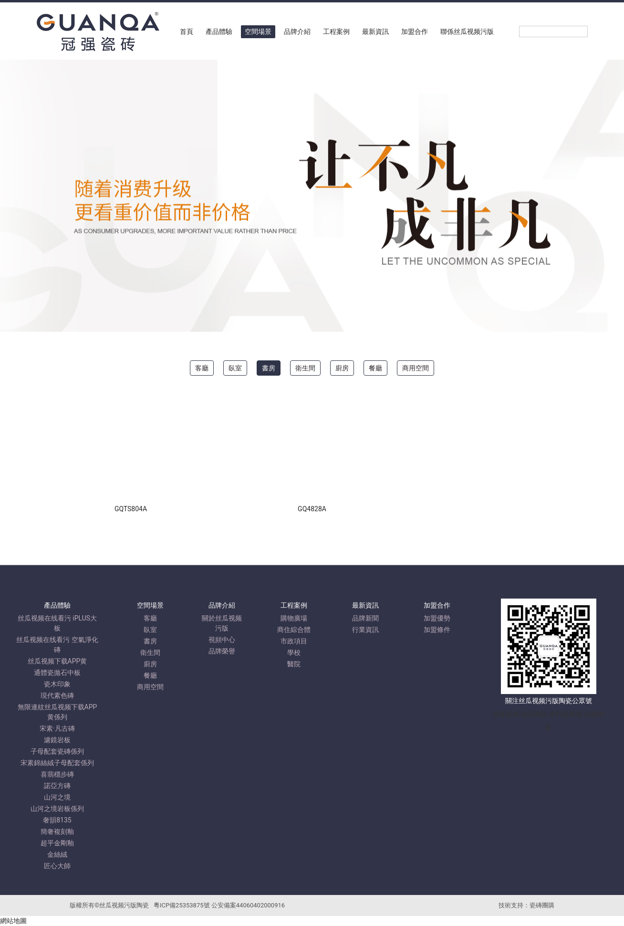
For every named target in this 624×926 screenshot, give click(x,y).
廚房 (342, 368)
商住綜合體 (294, 629)
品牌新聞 (365, 618)
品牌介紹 (297, 31)
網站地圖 (13, 921)
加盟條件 (437, 629)
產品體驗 (219, 31)
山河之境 (57, 797)
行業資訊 (365, 629)
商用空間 (415, 368)
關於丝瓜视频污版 (222, 623)
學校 (294, 652)
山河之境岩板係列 (57, 808)
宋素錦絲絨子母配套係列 (57, 763)
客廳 (201, 368)
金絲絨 (57, 854)
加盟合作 (414, 31)
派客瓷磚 (505, 714)
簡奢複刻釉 (57, 831)
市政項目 (294, 641)
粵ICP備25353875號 (182, 905)
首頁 (186, 31)
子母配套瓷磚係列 (57, 751)
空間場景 (258, 31)
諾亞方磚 (57, 785)
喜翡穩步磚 (57, 774)
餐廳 (375, 368)
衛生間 (305, 368)
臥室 (235, 368)
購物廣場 (294, 618)
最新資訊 (375, 31)
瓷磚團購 (542, 905)
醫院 (294, 664)
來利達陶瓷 (565, 714)
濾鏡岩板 (57, 740)
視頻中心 (221, 639)
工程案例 (336, 31)
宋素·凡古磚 (57, 728)
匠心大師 (57, 866)
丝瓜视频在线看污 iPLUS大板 (57, 623)
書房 (268, 368)
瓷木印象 (57, 684)
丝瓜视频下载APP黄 (57, 661)
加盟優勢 (437, 618)
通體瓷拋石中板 (57, 672)
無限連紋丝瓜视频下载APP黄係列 (57, 712)
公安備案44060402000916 (248, 905)
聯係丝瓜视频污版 (467, 31)
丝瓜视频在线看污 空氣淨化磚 (57, 644)
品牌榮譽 (221, 651)
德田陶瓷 (534, 714)
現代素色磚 (57, 695)
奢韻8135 (57, 820)
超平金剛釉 (57, 843)
